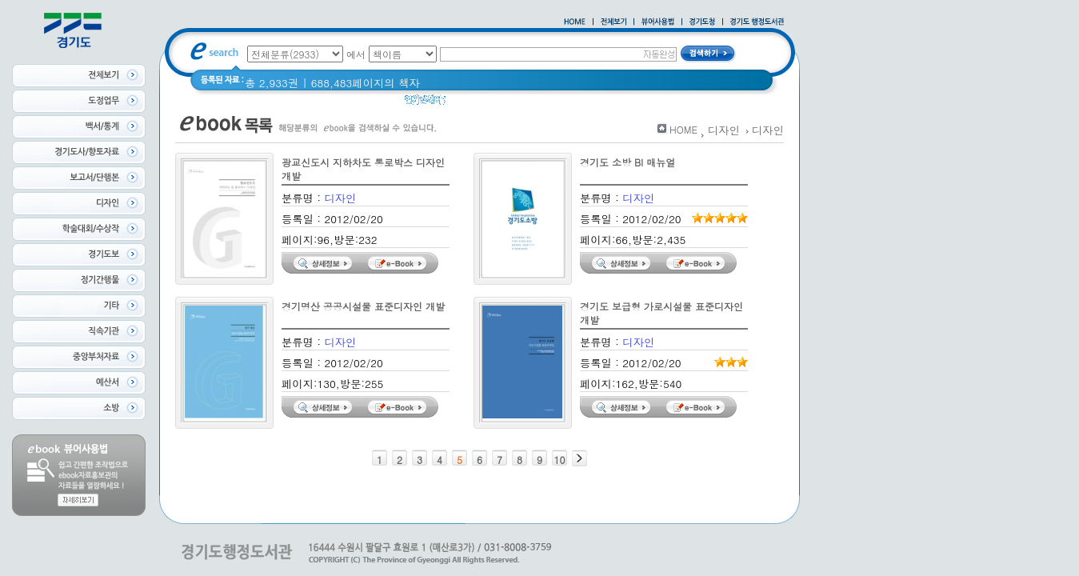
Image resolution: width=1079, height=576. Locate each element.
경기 (598, 103)
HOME (683, 129)
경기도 (472, 103)
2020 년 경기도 (538, 103)
